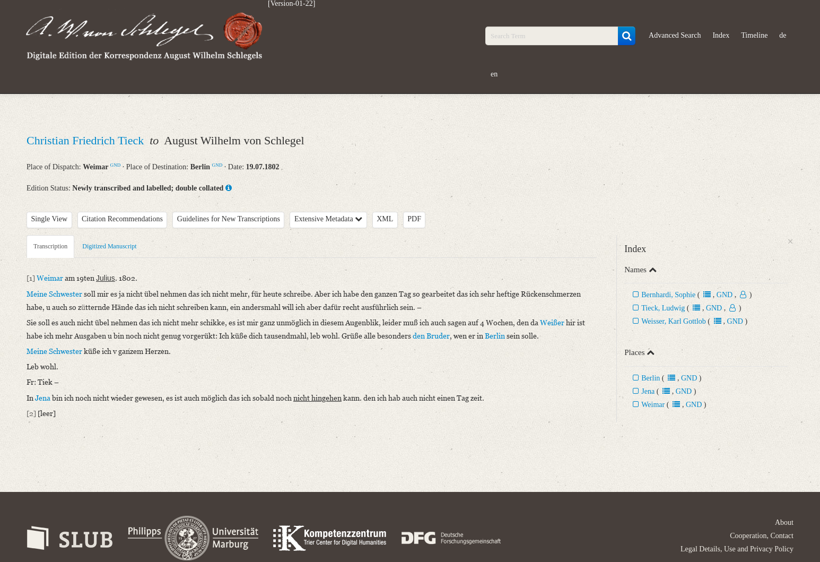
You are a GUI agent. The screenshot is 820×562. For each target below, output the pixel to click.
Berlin (650, 378)
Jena (648, 391)
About (784, 522)
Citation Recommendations (122, 219)
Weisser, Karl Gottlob (673, 321)
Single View (49, 219)
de (782, 35)
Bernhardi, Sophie (668, 295)
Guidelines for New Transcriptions (228, 219)
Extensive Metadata (328, 219)
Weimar (653, 405)
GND (115, 165)
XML (385, 219)
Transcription (50, 246)
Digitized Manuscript (109, 246)
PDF (414, 219)
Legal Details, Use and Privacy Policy (737, 549)
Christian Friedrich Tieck (87, 140)
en (494, 74)
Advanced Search (675, 35)
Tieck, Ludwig (663, 308)
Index (720, 35)
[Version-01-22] (291, 3)
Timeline (754, 35)
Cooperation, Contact (761, 536)
